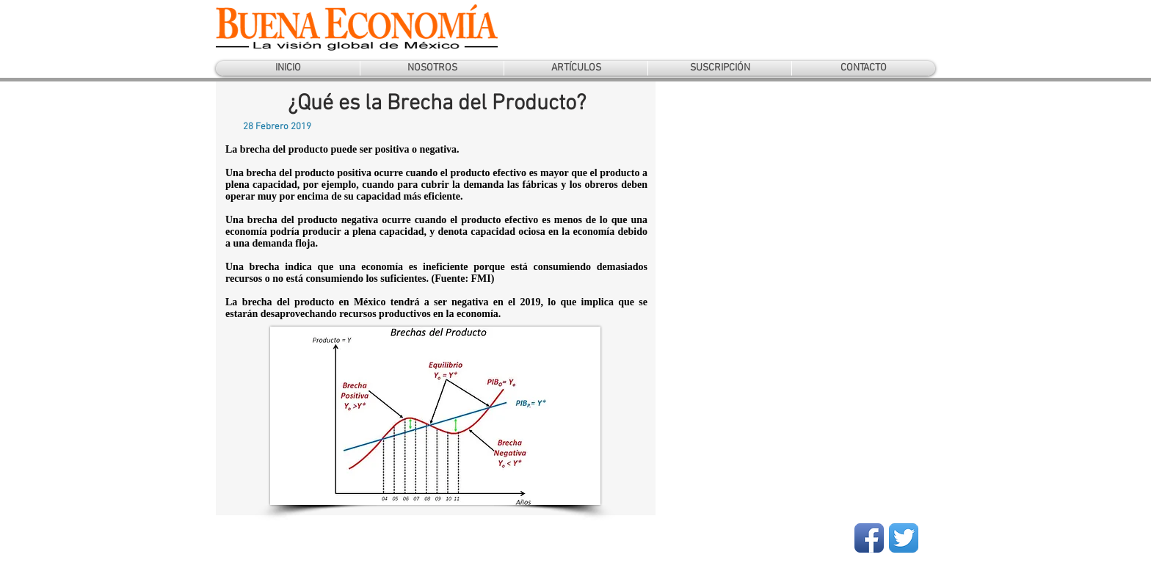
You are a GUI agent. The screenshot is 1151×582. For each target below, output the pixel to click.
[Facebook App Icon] (869, 538)
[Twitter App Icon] (903, 538)
